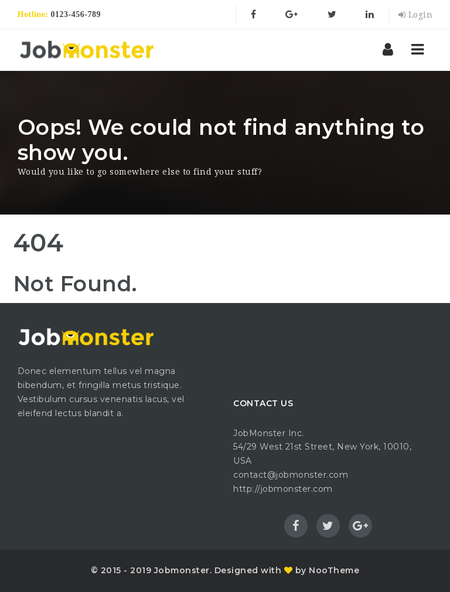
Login (415, 14)
